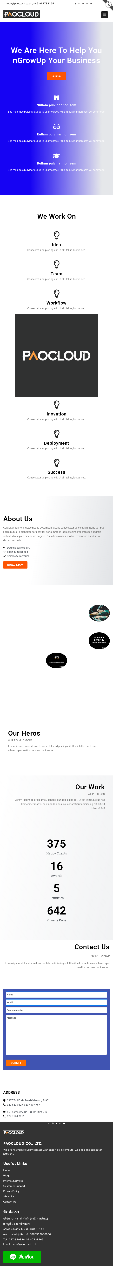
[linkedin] (79, 3)
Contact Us (9, 1201)
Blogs (6, 1175)
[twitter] (83, 3)
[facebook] (75, 3)
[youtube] (91, 3)
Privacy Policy (11, 1191)
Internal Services (13, 1181)
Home (6, 1170)
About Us (8, 1196)
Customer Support (14, 1186)
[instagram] (87, 3)
